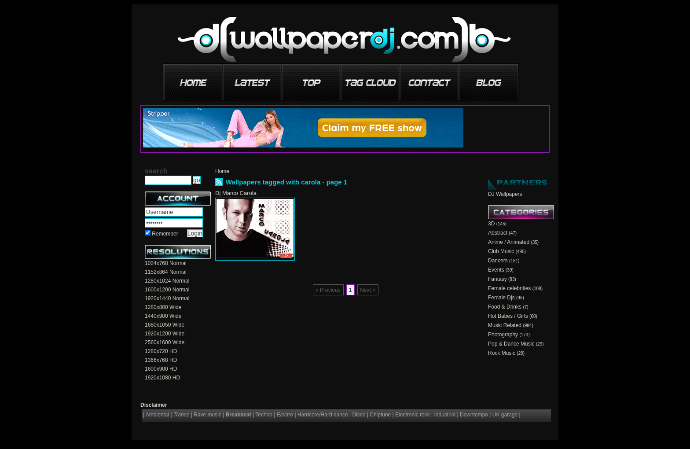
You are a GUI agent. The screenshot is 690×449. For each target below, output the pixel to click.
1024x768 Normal (166, 263)
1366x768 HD (161, 360)
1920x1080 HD (162, 378)
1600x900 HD (161, 369)
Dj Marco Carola (236, 193)
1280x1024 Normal (167, 281)
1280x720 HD (161, 351)
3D (491, 224)
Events (496, 270)
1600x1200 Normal (167, 290)
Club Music (501, 251)
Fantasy (497, 279)
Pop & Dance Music (511, 344)
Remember (165, 234)
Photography (503, 334)
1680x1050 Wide (164, 325)
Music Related (504, 325)
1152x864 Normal (166, 272)
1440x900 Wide (163, 316)
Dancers (498, 261)
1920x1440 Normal (167, 298)
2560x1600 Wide (164, 342)
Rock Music (501, 353)
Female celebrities (509, 288)
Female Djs (501, 297)
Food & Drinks (504, 307)
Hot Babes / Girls (508, 316)
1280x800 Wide (163, 307)
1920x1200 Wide (164, 334)
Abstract (497, 233)
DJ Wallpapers (505, 194)
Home (222, 171)
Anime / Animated (508, 242)
